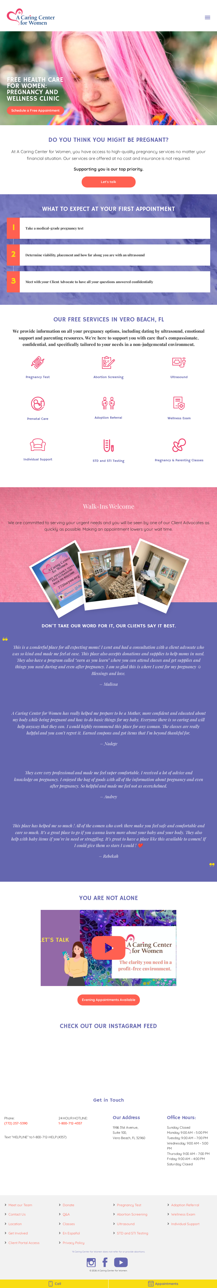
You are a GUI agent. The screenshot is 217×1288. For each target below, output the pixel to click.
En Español (71, 1233)
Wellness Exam (183, 1214)
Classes (69, 1224)
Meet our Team (20, 1205)
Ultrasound (125, 1224)
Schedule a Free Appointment (35, 110)
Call (54, 1283)
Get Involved (18, 1233)
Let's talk (108, 182)
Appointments (162, 1283)
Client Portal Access (24, 1243)
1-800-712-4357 (70, 1123)
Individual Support (185, 1224)
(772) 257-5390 (15, 1123)
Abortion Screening (132, 1214)
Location (15, 1224)
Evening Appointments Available (108, 1000)
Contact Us (17, 1214)
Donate (68, 1205)
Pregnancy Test (129, 1205)
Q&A (66, 1214)
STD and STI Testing (132, 1233)
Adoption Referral (185, 1205)
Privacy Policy (73, 1243)
